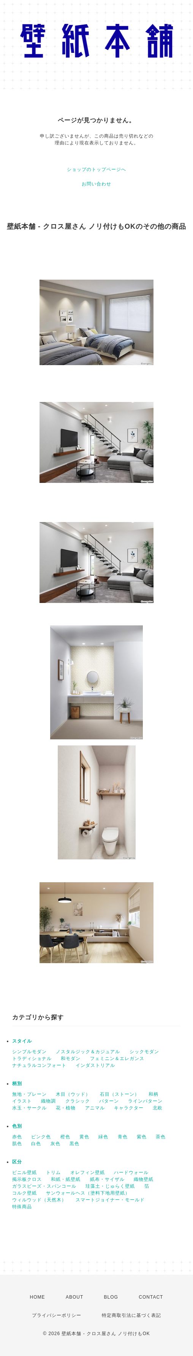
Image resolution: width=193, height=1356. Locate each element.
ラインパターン (145, 1101)
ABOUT (74, 1297)
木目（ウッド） (73, 1094)
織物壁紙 (143, 1179)
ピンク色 (41, 1136)
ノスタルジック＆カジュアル (88, 1051)
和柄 (153, 1094)
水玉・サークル (29, 1108)
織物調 (48, 1101)
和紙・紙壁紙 (66, 1179)
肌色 (17, 1143)
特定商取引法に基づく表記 (131, 1315)
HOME (37, 1297)
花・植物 (66, 1108)
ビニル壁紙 (24, 1172)
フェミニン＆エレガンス (117, 1058)
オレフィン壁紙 (87, 1172)
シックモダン (144, 1051)
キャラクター (129, 1108)
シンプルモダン (29, 1051)
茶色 (161, 1136)
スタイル (22, 1041)
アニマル (95, 1108)
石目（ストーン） (119, 1094)
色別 (17, 1126)
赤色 (17, 1136)
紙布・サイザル (107, 1179)
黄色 (84, 1136)
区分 (17, 1162)
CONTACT (151, 1297)
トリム (53, 1172)
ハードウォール (131, 1172)
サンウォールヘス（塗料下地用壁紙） (88, 1193)
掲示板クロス (27, 1179)
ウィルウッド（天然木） (39, 1200)
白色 (36, 1143)
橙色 (65, 1136)
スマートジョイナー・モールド (110, 1200)
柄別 (17, 1083)
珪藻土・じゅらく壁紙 (110, 1186)
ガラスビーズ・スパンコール (44, 1186)
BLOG (111, 1297)
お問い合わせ (96, 184)
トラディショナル (32, 1058)
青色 (123, 1136)
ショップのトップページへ (96, 169)
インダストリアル (95, 1065)
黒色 (74, 1143)
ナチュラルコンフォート (39, 1065)
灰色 (55, 1143)
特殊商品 (22, 1206)
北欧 (158, 1108)
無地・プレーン (29, 1094)
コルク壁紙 (24, 1193)
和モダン (71, 1058)
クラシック (77, 1101)
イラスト (22, 1101)
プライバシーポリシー (56, 1315)
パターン (109, 1101)
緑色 (103, 1136)
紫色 (142, 1136)
